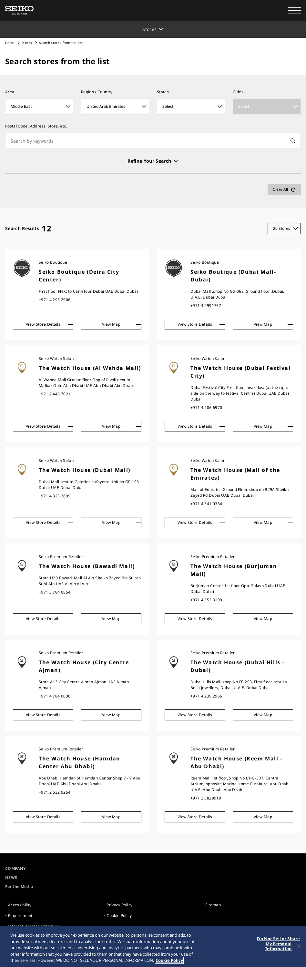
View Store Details (43, 324)
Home (10, 42)
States (163, 92)
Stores (27, 42)
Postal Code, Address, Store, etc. (36, 126)
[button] (294, 10)
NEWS (11, 877)
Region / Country (97, 92)
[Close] (299, 946)
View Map (111, 324)
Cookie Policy (119, 915)
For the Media (19, 886)
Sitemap (213, 905)
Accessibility (20, 905)
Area (9, 92)
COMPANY (15, 868)
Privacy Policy (119, 905)
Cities (238, 92)
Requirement (20, 915)
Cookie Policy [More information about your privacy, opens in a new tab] (169, 960)
